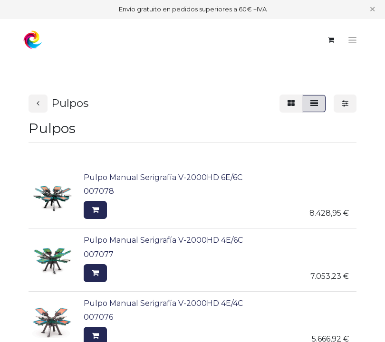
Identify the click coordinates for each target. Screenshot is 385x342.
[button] (95, 210)
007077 (99, 254)
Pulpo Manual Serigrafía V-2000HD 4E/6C (163, 240)
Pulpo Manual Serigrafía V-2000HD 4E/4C (163, 303)
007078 (99, 191)
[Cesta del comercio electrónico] (330, 39)
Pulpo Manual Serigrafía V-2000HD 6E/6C (163, 177)
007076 (98, 317)
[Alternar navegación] (352, 39)
